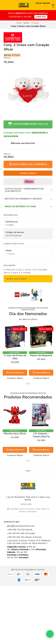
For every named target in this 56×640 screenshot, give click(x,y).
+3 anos (35, 23)
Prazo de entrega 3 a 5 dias (20, 206)
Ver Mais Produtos (28, 319)
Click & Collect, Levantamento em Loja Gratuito (24, 190)
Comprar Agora (28, 173)
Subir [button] (28, 471)
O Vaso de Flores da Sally (15, 357)
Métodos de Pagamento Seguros (23, 199)
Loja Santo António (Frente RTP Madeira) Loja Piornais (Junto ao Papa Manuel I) (28, 541)
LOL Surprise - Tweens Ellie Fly (41, 435)
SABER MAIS (41, 17)
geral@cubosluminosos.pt (20, 526)
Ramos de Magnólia (41, 355)
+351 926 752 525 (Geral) (19, 529)
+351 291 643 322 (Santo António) (24, 537)
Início (19, 23)
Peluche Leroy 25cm (15, 433)
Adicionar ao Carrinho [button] (15, 373)
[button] (6, 383)
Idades (26, 23)
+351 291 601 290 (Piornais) (21, 533)
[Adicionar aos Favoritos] (19, 143)
